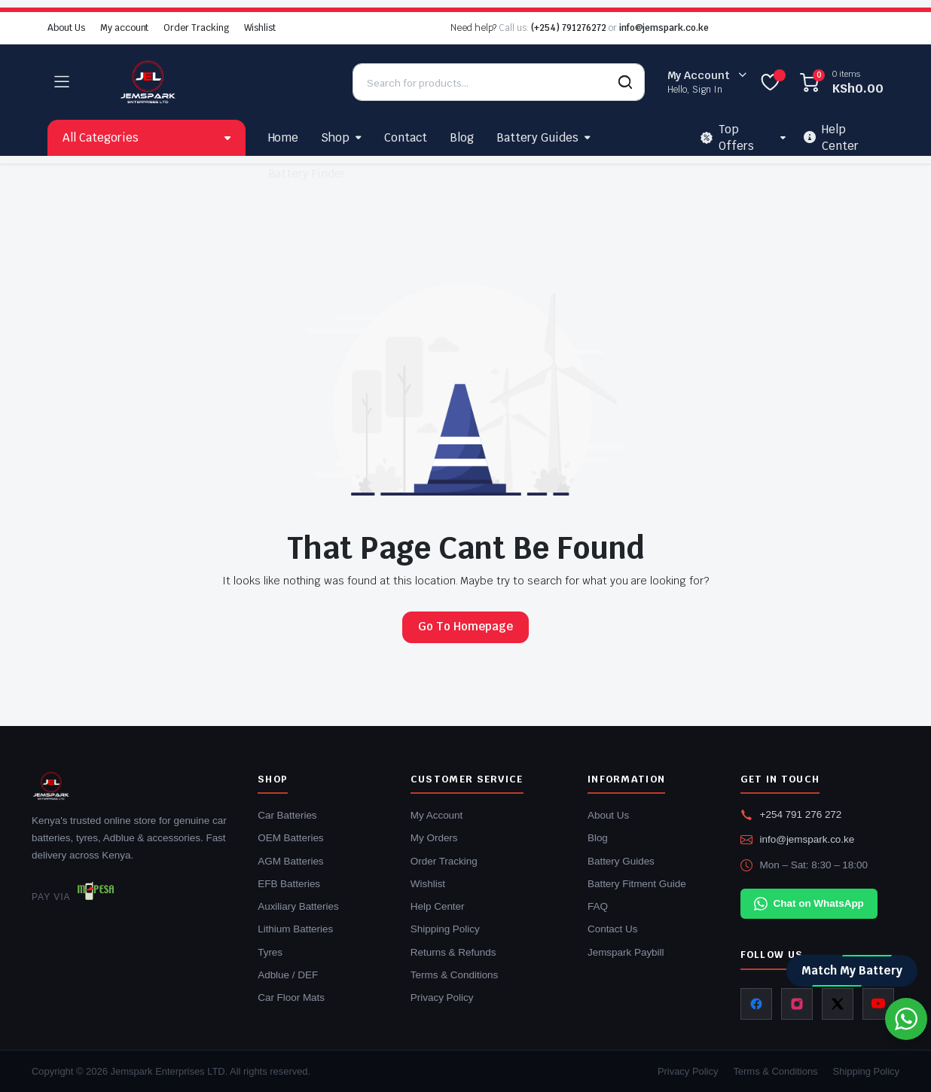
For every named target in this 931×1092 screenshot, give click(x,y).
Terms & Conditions (455, 975)
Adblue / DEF (288, 975)
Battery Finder (307, 173)
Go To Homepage (465, 626)
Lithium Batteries (295, 929)
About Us (66, 28)
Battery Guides (537, 137)
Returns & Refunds (453, 952)
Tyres (270, 952)
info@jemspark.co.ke (664, 28)
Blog (462, 137)
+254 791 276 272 (801, 814)
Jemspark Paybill (626, 952)
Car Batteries (287, 815)
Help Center (438, 906)
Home (283, 137)
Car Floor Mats (291, 997)
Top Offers (727, 138)
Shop (335, 137)
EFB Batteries (289, 883)
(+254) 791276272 (568, 28)
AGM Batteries (290, 861)
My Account (436, 815)
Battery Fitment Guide (637, 883)
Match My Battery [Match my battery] (851, 970)
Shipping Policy (445, 929)
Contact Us (612, 929)
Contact (405, 137)
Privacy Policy (442, 997)
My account (124, 28)
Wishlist (260, 28)
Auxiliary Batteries (298, 906)
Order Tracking (196, 28)
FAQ (598, 906)
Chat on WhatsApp (809, 904)
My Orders (434, 837)
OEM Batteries (290, 837)
